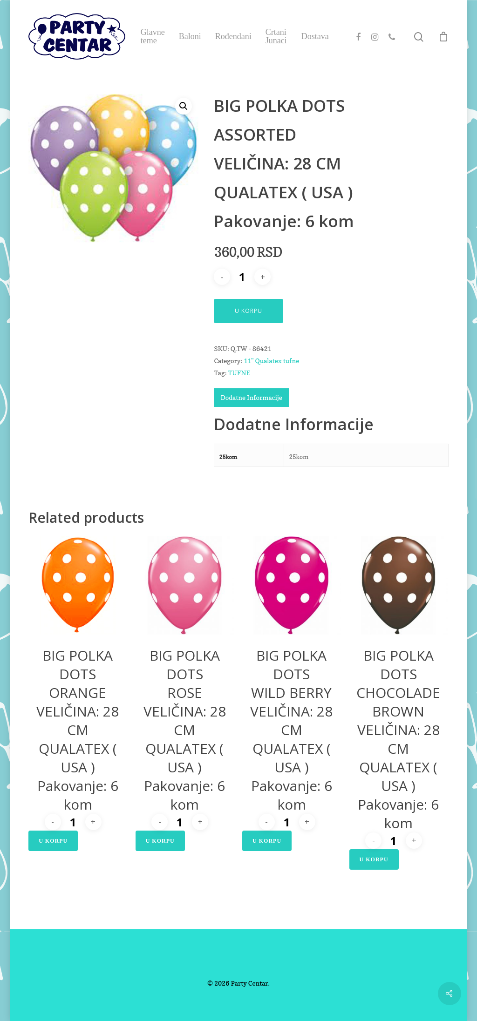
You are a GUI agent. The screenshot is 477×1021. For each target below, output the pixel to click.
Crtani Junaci (276, 36)
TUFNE (239, 373)
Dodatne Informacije (251, 397)
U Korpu (248, 311)
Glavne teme (153, 36)
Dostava (315, 36)
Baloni (190, 36)
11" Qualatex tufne (271, 361)
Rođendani (233, 36)
